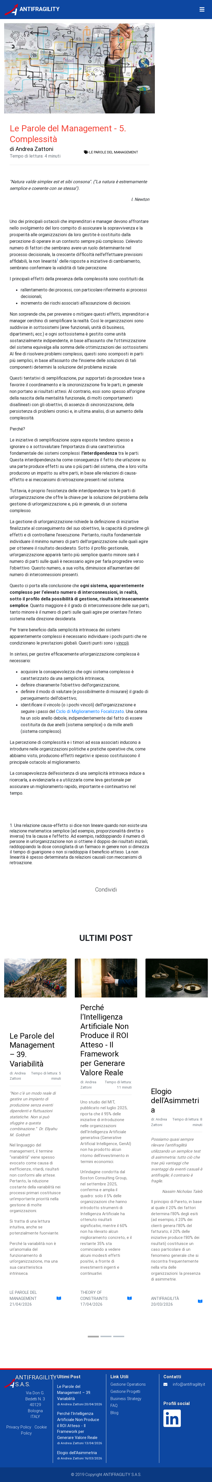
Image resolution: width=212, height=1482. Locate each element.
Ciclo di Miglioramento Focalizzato (90, 711)
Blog (114, 1412)
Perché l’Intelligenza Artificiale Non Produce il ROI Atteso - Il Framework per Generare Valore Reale (104, 1040)
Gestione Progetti (125, 1391)
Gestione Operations (128, 1384)
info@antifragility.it (189, 1384)
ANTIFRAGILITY (32, 11)
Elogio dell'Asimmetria (175, 1100)
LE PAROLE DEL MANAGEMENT (111, 152)
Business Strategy (125, 1398)
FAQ (114, 1405)
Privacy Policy (18, 1427)
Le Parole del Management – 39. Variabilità (32, 1049)
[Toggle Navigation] (202, 11)
